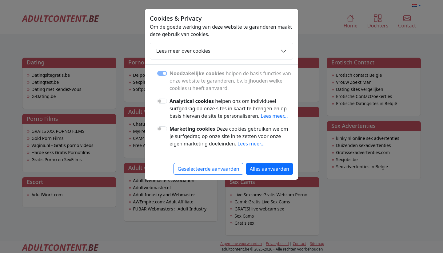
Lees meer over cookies (183, 50)
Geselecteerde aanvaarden (208, 168)
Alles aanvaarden (269, 168)
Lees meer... (274, 115)
